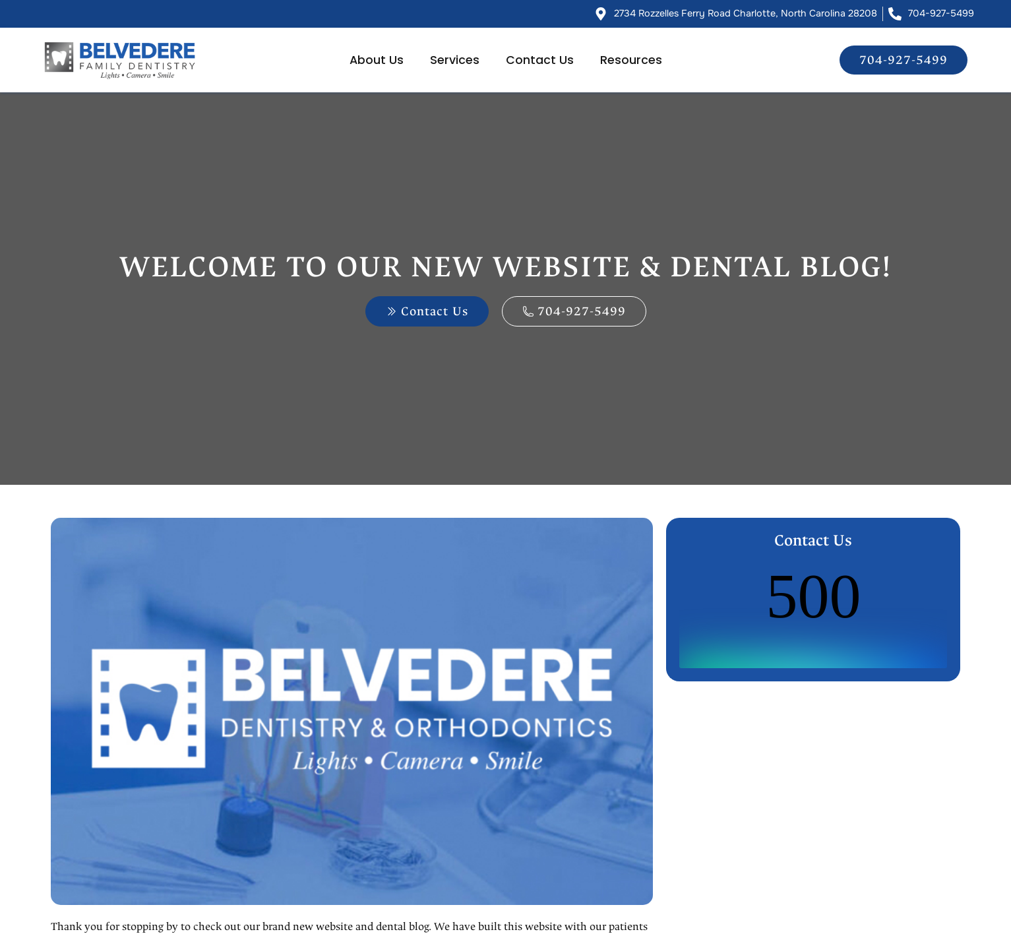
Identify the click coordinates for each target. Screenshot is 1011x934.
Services (454, 60)
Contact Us (540, 60)
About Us (377, 60)
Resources (631, 60)
